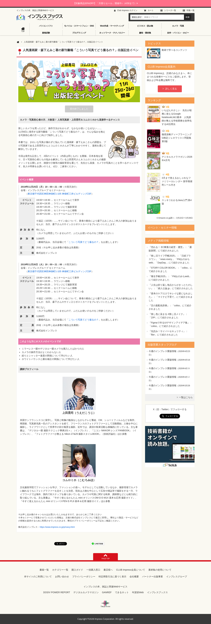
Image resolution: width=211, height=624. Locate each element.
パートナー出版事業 (152, 576)
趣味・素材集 (145, 33)
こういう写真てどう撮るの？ (84, 242)
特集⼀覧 (191, 10)
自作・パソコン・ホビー (178, 33)
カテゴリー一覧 (60, 569)
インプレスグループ (176, 576)
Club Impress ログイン (127, 10)
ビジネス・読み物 (145, 26)
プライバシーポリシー (83, 576)
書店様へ (108, 569)
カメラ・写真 (178, 26)
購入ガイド (77, 569)
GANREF (107, 592)
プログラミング (79, 33)
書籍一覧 (44, 569)
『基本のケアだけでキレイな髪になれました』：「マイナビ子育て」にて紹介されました (171, 297)
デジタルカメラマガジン (86, 592)
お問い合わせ (62, 576)
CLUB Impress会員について (130, 569)
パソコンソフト (46, 26)
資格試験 (46, 33)
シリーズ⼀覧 (170, 10)
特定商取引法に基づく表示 (112, 576)
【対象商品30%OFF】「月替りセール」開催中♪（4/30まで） (105, 3)
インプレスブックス (157, 592)
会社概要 (134, 576)
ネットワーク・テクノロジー (112, 33)
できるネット (122, 592)
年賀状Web (138, 592)
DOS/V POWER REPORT (56, 592)
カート (151, 10)
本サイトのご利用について (38, 576)
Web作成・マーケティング (112, 26)
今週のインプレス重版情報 (162, 351)
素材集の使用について (159, 569)
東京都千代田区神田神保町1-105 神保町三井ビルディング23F (59, 193)
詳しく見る (171, 88)
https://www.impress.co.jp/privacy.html (57, 527)
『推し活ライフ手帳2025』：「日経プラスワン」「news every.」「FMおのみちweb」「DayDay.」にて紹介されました (170, 259)
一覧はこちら (186, 397)
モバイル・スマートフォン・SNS (79, 26)
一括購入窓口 (93, 569)
